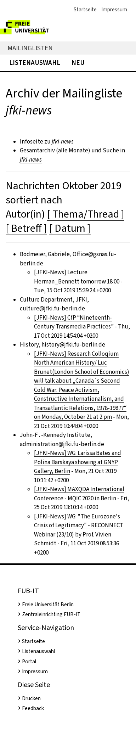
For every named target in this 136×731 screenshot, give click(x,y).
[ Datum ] (70, 228)
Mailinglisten (30, 48)
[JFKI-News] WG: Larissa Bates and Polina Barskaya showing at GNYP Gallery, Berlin (77, 462)
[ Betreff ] (26, 228)
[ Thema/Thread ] (85, 214)
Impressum (114, 9)
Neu (78, 62)
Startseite (85, 9)
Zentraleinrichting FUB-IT (51, 614)
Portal (29, 661)
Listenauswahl (34, 62)
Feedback (33, 708)
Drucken (31, 698)
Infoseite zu (47, 141)
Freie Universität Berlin (48, 604)
